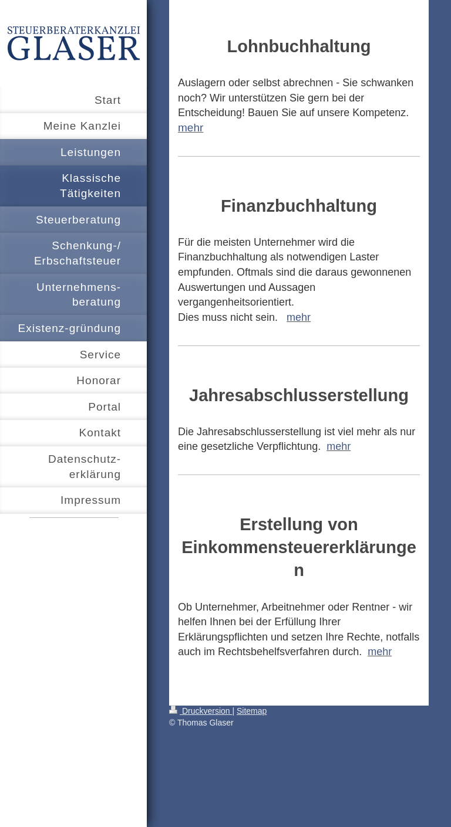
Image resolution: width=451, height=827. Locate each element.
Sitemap (252, 711)
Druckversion (200, 711)
